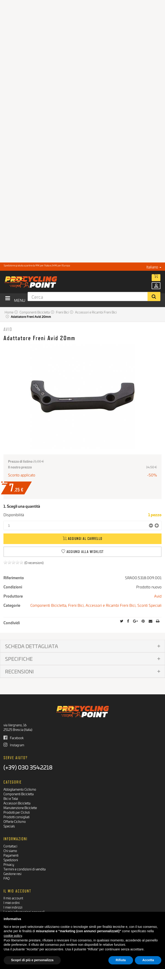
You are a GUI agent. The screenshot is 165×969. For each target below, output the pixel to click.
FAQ (6, 878)
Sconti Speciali (149, 605)
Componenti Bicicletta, (49, 605)
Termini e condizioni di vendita (24, 868)
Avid (7, 329)
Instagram (13, 744)
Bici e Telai (10, 798)
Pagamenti (10, 855)
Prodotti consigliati (16, 816)
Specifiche (19, 658)
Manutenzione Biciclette (20, 807)
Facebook (13, 737)
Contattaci (10, 846)
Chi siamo (10, 850)
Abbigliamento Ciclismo (19, 789)
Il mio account (13, 897)
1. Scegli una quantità (21, 506)
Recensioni (19, 671)
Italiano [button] (153, 267)
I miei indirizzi (12, 907)
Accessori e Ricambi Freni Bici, (111, 605)
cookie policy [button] (13, 936)
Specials (9, 826)
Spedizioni (10, 859)
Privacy (8, 864)
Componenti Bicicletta (18, 793)
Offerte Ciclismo (14, 821)
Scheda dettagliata (31, 646)
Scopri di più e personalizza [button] (32, 960)
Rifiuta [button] (121, 960)
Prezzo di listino (20, 461)
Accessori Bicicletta (16, 803)
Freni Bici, (77, 605)
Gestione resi (12, 873)
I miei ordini (11, 902)
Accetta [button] (148, 960)
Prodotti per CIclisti (16, 812)
